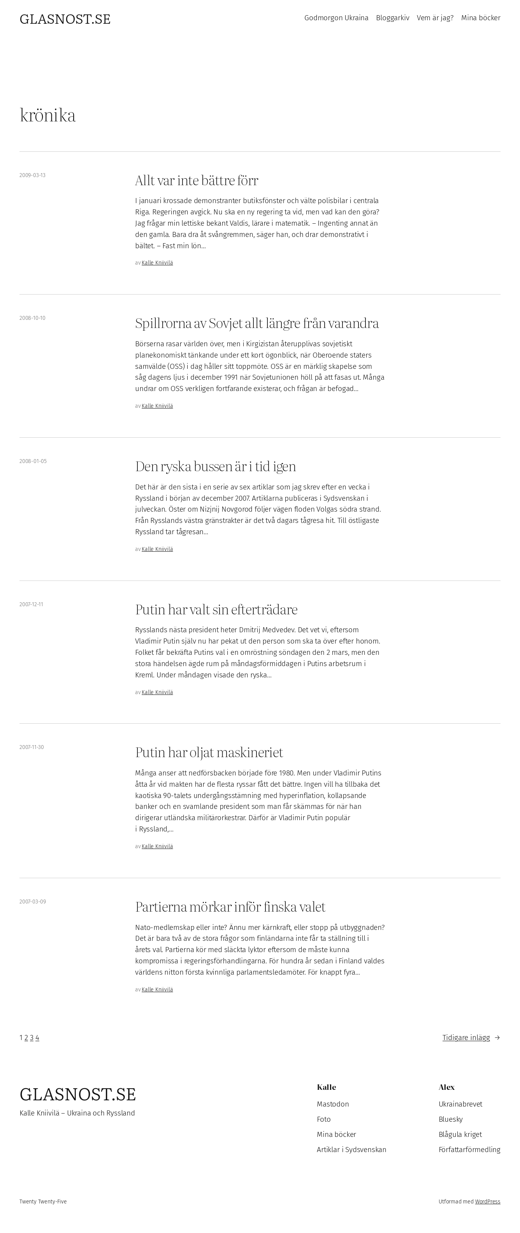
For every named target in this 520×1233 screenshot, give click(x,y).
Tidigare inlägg (472, 1038)
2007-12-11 (31, 604)
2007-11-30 (31, 747)
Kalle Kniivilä (157, 263)
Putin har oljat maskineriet (209, 751)
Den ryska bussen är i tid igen (215, 465)
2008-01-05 (33, 461)
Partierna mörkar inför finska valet (230, 906)
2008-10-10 (32, 318)
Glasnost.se (65, 18)
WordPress (488, 1201)
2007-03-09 (32, 901)
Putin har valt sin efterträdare (216, 608)
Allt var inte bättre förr (196, 179)
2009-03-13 (32, 175)
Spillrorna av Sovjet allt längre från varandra (257, 322)
